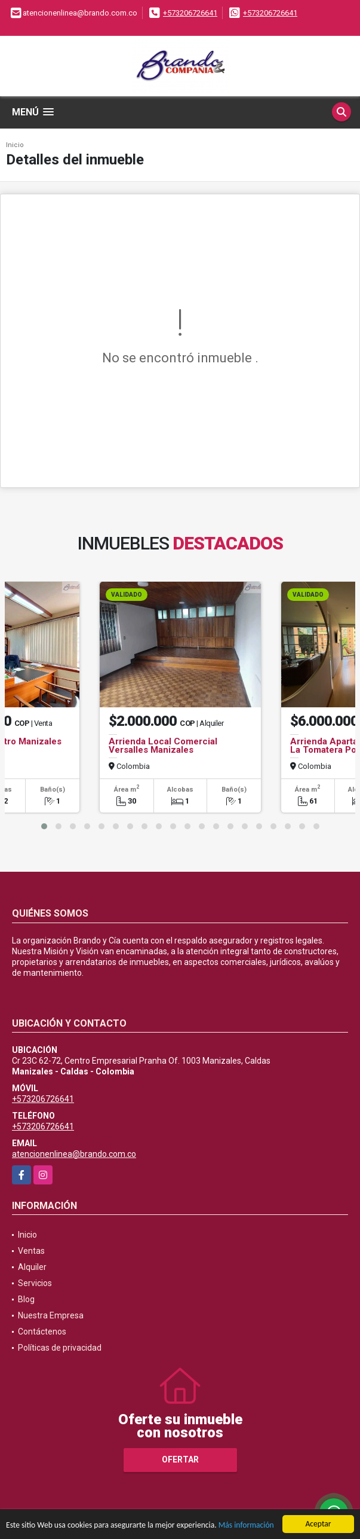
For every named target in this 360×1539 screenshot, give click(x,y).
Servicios (35, 1283)
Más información (246, 1525)
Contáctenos (42, 1331)
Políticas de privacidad (59, 1347)
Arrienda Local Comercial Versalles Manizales (163, 745)
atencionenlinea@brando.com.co (74, 1154)
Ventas (31, 1251)
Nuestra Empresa (51, 1315)
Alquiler (32, 1267)
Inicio (15, 145)
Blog (26, 1299)
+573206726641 (190, 12)
